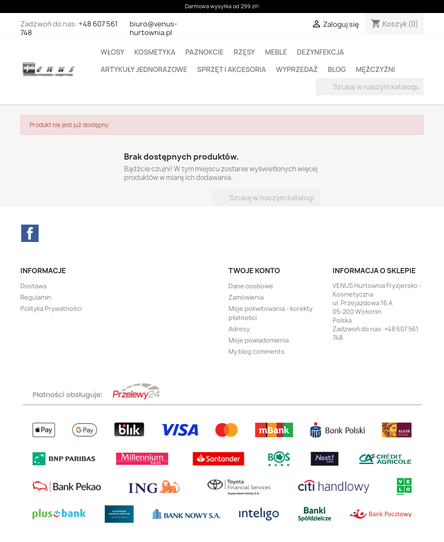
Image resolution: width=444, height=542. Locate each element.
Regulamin (35, 297)
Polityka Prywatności (51, 308)
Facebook (30, 233)
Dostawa (33, 286)
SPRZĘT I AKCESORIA (231, 69)
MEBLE (276, 52)
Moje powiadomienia (259, 340)
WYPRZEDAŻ (297, 69)
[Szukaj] (371, 86)
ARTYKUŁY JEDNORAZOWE (144, 69)
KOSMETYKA (155, 52)
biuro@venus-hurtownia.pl (153, 28)
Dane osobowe (251, 286)
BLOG (337, 69)
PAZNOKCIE (205, 52)
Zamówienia (246, 297)
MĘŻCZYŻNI (375, 69)
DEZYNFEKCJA (320, 52)
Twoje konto (254, 270)
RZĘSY (244, 52)
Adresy (239, 329)
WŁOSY (112, 52)
